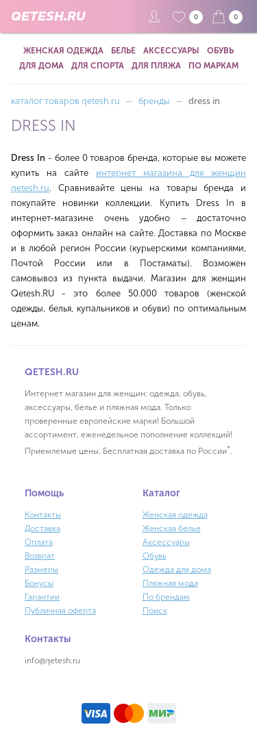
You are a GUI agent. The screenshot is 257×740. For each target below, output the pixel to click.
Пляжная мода (170, 583)
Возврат (40, 556)
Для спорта (97, 66)
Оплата (39, 542)
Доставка (42, 528)
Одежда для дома (177, 569)
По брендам (166, 597)
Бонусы (39, 583)
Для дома (41, 66)
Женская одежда (63, 50)
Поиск (155, 610)
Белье (123, 50)
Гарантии (42, 597)
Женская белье (172, 528)
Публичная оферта (60, 610)
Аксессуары (171, 50)
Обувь (220, 50)
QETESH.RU (48, 16)
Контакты (43, 515)
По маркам (213, 66)
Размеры (41, 569)
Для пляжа (156, 66)
